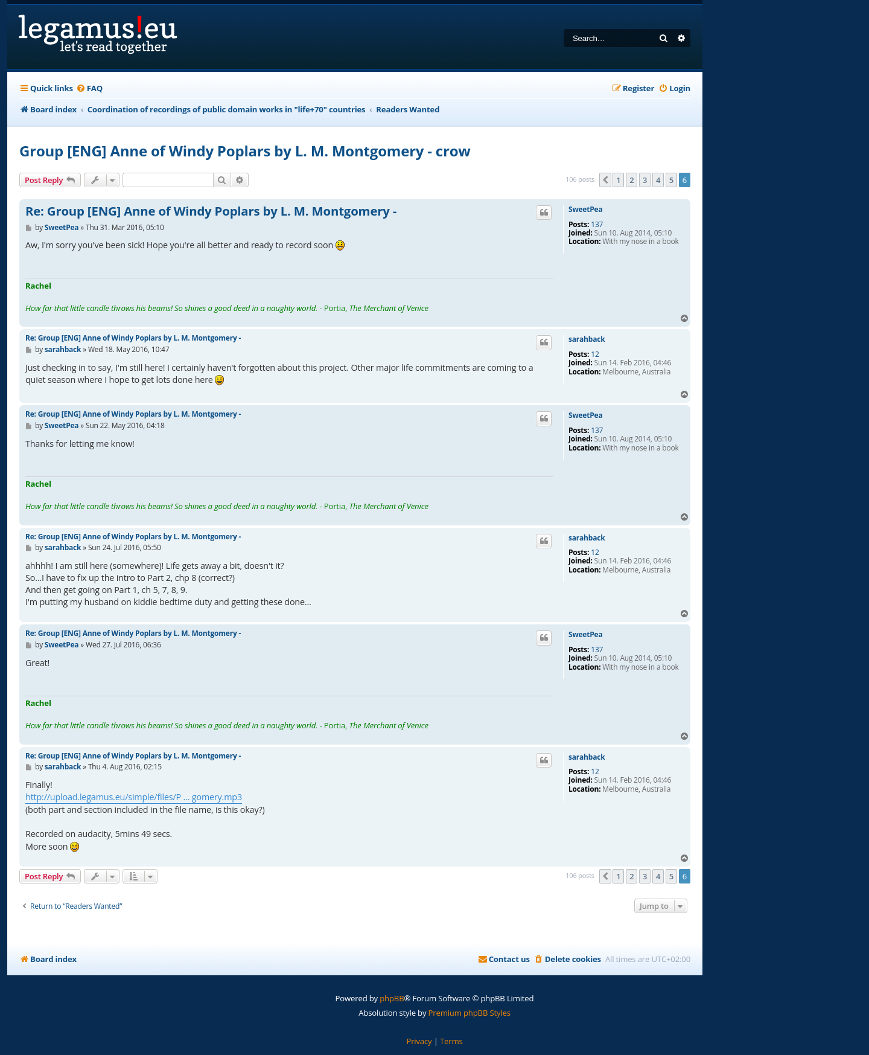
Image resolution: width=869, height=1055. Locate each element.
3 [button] (645, 180)
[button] (605, 180)
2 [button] (631, 180)
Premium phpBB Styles (469, 1012)
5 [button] (671, 180)
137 (597, 224)
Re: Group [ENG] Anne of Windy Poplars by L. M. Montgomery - (210, 211)
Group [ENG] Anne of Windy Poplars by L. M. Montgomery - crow (245, 151)
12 (595, 354)
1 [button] (618, 180)
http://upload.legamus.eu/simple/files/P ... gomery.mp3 (133, 797)
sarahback (586, 339)
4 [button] (658, 180)
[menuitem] (89, 88)
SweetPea (585, 209)
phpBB (392, 998)
